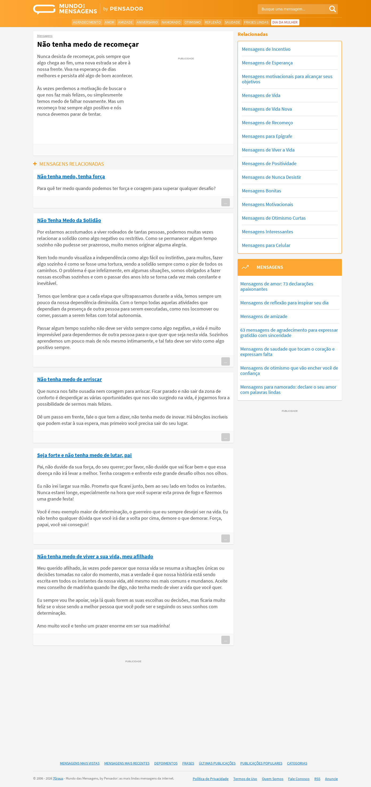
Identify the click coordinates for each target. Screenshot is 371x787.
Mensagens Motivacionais (267, 204)
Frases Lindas (256, 22)
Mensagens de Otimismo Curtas (274, 218)
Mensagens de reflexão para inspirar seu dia (284, 303)
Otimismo (192, 22)
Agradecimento (87, 22)
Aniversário (147, 22)
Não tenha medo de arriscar (69, 379)
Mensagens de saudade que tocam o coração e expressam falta (287, 351)
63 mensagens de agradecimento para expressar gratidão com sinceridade (289, 332)
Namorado (171, 22)
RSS (317, 778)
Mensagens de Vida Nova (267, 109)
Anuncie (331, 778)
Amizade (125, 22)
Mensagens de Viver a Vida (268, 150)
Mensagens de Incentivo (266, 49)
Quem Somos (272, 778)
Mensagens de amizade (263, 316)
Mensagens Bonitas (261, 191)
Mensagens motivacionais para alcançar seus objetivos (287, 79)
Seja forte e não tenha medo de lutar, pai (84, 455)
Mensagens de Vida (261, 95)
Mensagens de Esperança (267, 63)
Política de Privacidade (211, 778)
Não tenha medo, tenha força (71, 176)
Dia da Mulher (284, 22)
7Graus (58, 778)
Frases (188, 763)
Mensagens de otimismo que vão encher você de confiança (289, 370)
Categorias (297, 763)
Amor (109, 22)
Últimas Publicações (217, 763)
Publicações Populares (261, 763)
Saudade (232, 22)
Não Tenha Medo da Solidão (69, 220)
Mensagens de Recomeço (267, 122)
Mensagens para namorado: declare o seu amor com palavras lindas (288, 389)
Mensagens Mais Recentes (126, 763)
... (225, 202)
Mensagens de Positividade (269, 163)
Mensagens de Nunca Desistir (271, 177)
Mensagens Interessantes (267, 231)
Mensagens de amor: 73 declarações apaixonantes (276, 286)
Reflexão (213, 22)
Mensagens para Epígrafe (267, 136)
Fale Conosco (299, 778)
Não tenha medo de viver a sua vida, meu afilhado (95, 556)
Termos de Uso (245, 778)
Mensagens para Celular (266, 245)
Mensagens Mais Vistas (79, 763)
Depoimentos (165, 763)
